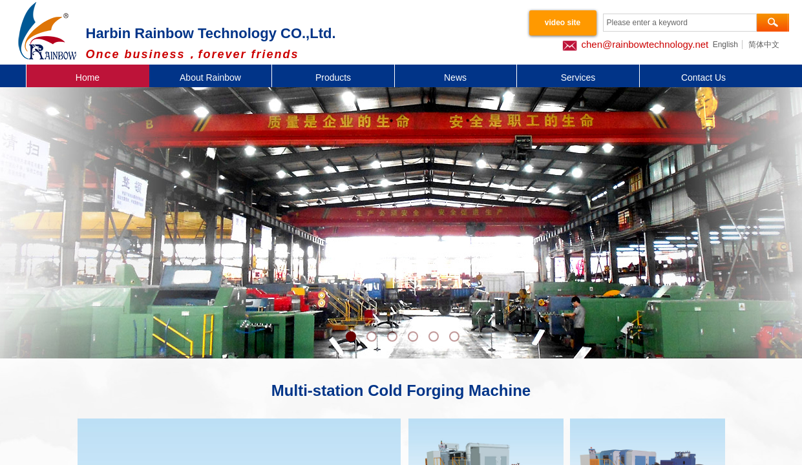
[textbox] (680, 23)
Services (578, 77)
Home (88, 77)
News (455, 77)
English (725, 44)
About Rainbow (210, 77)
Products (333, 77)
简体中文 (763, 44)
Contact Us (703, 77)
